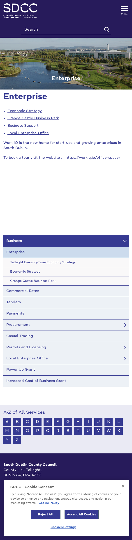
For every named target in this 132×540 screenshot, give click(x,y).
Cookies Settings (63, 527)
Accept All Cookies (81, 514)
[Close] (123, 486)
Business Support (23, 126)
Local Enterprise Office (28, 133)
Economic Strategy (24, 111)
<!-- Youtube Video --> (66, 200)
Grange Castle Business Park (33, 118)
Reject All (45, 514)
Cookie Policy (49, 503)
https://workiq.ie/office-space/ (93, 158)
